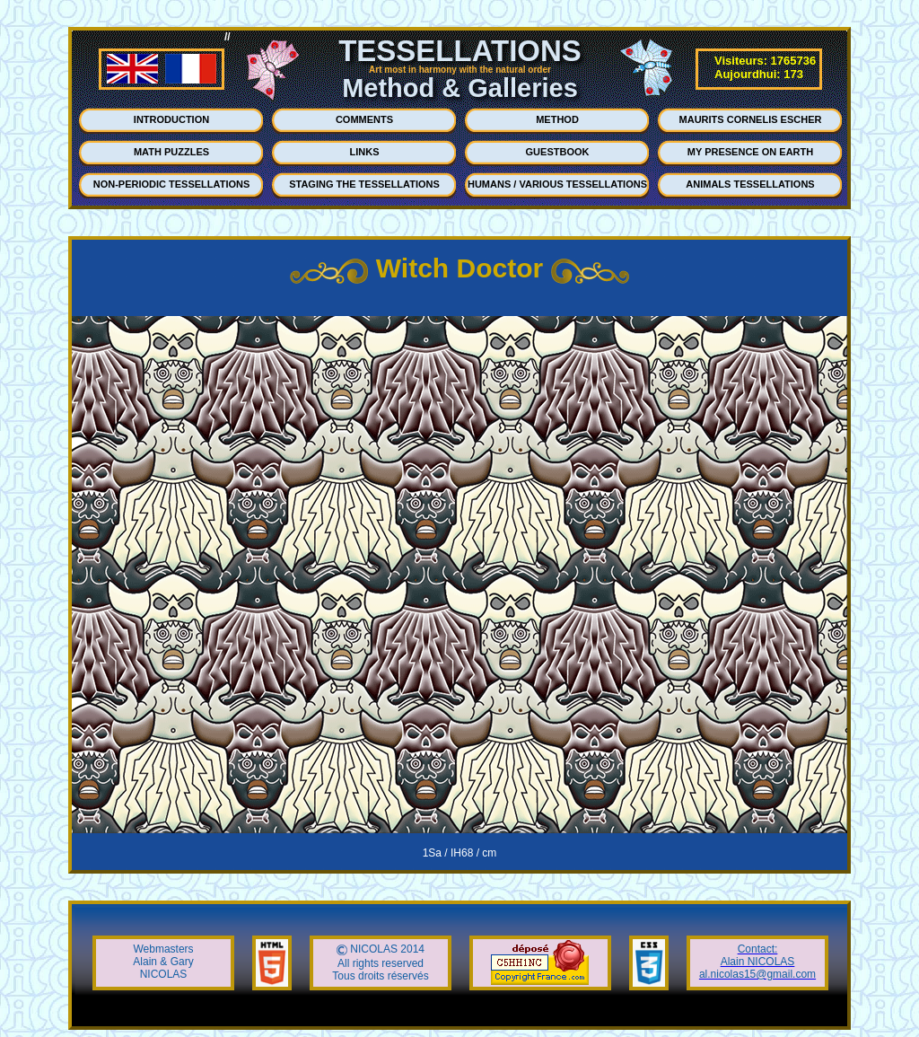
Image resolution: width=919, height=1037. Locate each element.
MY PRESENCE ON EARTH (750, 151)
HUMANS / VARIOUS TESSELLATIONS (557, 184)
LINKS (365, 151)
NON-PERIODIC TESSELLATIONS (171, 184)
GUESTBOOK (558, 151)
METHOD (557, 119)
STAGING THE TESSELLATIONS (364, 184)
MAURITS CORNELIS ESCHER (750, 119)
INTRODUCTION (171, 119)
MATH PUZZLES (171, 151)
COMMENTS (364, 119)
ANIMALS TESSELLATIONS (750, 184)
